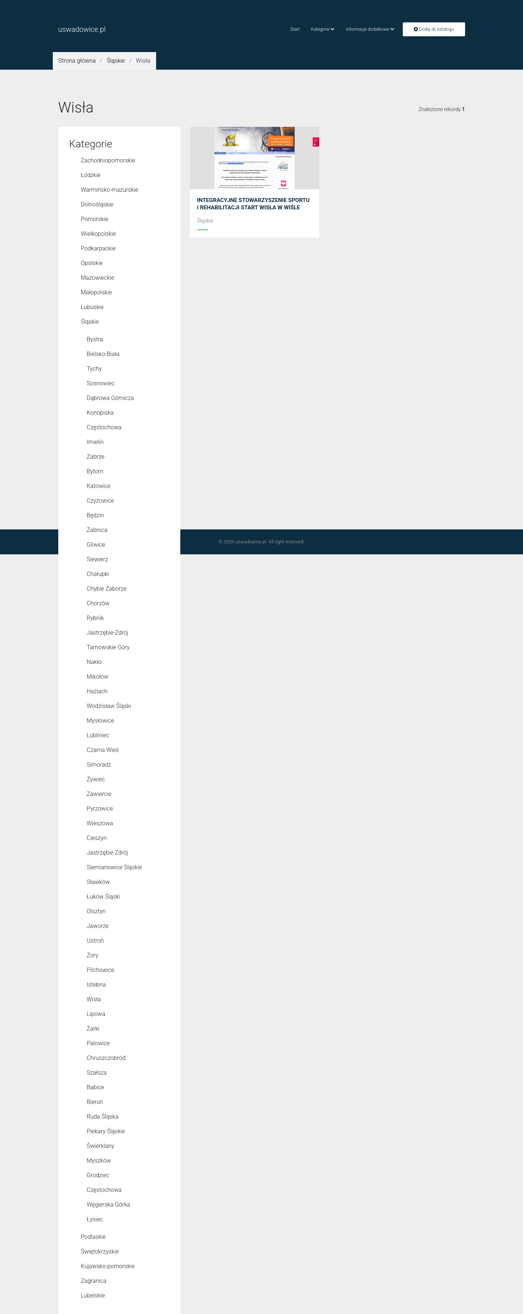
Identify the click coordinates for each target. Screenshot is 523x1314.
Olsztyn (96, 911)
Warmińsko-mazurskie (110, 189)
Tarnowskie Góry (108, 647)
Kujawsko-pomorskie (108, 1266)
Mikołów (97, 676)
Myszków (99, 1160)
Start (295, 29)
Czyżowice (100, 500)
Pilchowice (100, 969)
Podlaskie (93, 1236)
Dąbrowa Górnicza (110, 397)
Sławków (98, 881)
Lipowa (96, 1013)
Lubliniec (98, 735)
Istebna (96, 984)
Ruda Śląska (102, 1116)
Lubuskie (92, 307)
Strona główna (77, 60)
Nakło (94, 661)
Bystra (95, 339)
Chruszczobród (106, 1057)
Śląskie (116, 60)
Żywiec (96, 779)
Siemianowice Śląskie (114, 867)
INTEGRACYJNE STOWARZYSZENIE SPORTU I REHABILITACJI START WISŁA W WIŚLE (254, 207)
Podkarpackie (98, 248)
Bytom (95, 471)
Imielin (95, 441)
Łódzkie (91, 175)
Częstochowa (104, 427)
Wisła (94, 999)
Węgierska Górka (108, 1204)
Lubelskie (93, 1295)
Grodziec (98, 1175)
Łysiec (95, 1219)
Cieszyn (97, 837)
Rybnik (95, 617)
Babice (95, 1087)
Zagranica (94, 1280)
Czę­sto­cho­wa (104, 1189)
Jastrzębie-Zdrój (107, 632)
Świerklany (100, 1145)
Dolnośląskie (97, 204)
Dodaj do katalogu (434, 29)
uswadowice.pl (82, 29)
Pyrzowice (100, 808)
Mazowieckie (97, 277)
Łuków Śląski (103, 896)
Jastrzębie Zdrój (107, 852)
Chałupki (98, 573)
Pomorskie (94, 219)
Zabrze (95, 456)
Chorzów (98, 603)
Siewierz (97, 559)
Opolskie (92, 263)
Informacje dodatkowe (370, 29)
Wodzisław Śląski (109, 705)
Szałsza (97, 1072)
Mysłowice (100, 720)
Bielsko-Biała (103, 353)
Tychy (94, 368)
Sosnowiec (101, 383)
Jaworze (98, 925)
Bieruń (95, 1101)
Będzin (95, 515)
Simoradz (99, 764)
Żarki (93, 1028)
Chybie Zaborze (107, 588)
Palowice (98, 1043)
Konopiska (100, 412)
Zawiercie (99, 793)
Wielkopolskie (98, 233)
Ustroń (95, 940)
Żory (93, 955)
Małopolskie (96, 292)
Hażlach (97, 691)
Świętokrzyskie (100, 1251)
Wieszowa (100, 823)
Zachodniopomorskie (108, 160)
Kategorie (323, 29)
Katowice (99, 485)
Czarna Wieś (103, 749)
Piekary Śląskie (106, 1131)
